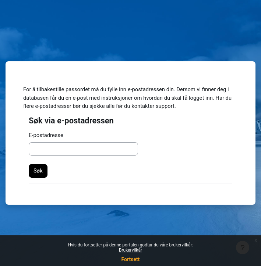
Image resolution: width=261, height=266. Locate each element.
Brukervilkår (130, 250)
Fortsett (130, 259)
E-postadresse (46, 135)
